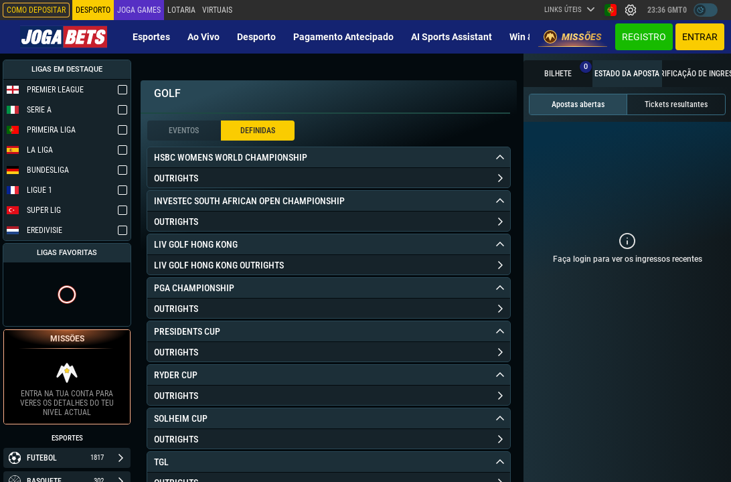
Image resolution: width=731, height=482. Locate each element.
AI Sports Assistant (451, 36)
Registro (644, 36)
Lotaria (181, 10)
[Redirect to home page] (63, 37)
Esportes (151, 36)
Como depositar (36, 10)
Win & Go (528, 36)
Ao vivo (203, 36)
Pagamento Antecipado (343, 36)
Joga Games (139, 10)
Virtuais (217, 10)
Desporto (256, 36)
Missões (573, 37)
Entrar (700, 36)
